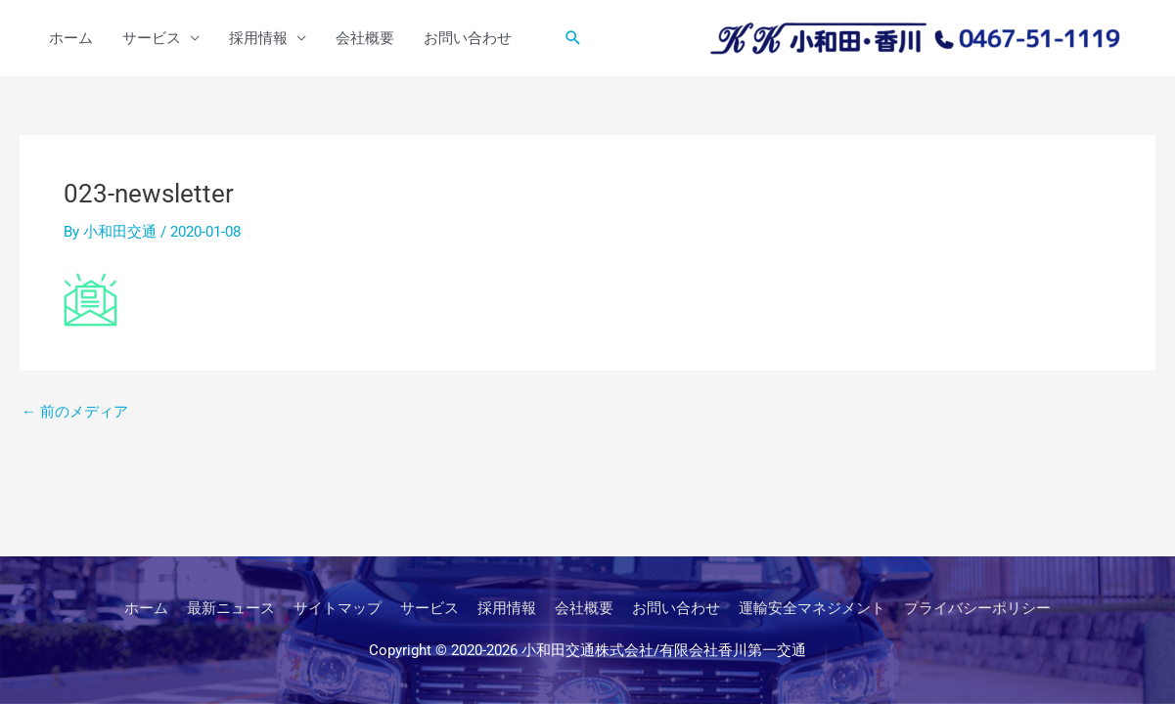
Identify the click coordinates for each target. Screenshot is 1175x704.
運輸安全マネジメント (812, 608)
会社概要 (365, 38)
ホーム (71, 38)
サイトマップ (338, 608)
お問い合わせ (468, 38)
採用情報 (258, 38)
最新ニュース (231, 608)
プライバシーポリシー (977, 608)
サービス (151, 38)
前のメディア (75, 412)
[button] (573, 38)
